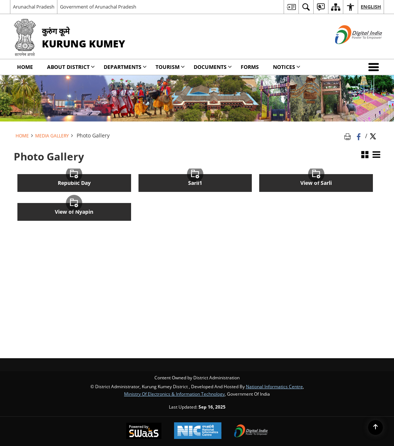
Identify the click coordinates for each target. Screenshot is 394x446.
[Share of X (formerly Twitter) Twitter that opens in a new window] (373, 136)
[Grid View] (365, 155)
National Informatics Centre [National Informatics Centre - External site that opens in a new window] (274, 386)
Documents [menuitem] (213, 66)
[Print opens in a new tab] (349, 136)
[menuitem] (291, 7)
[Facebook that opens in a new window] (359, 136)
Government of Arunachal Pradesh (98, 6)
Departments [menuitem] (125, 66)
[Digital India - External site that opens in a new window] (349, 50)
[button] (375, 67)
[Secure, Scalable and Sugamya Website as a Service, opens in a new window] (144, 431)
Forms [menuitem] (250, 66)
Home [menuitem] (25, 66)
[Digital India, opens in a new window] (251, 431)
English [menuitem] (371, 6)
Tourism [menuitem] (170, 66)
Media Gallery (52, 136)
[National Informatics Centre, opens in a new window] (197, 431)
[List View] (376, 155)
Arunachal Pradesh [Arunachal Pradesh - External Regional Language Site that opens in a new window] (33, 6)
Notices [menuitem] (286, 66)
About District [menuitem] (71, 66)
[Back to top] (375, 427)
